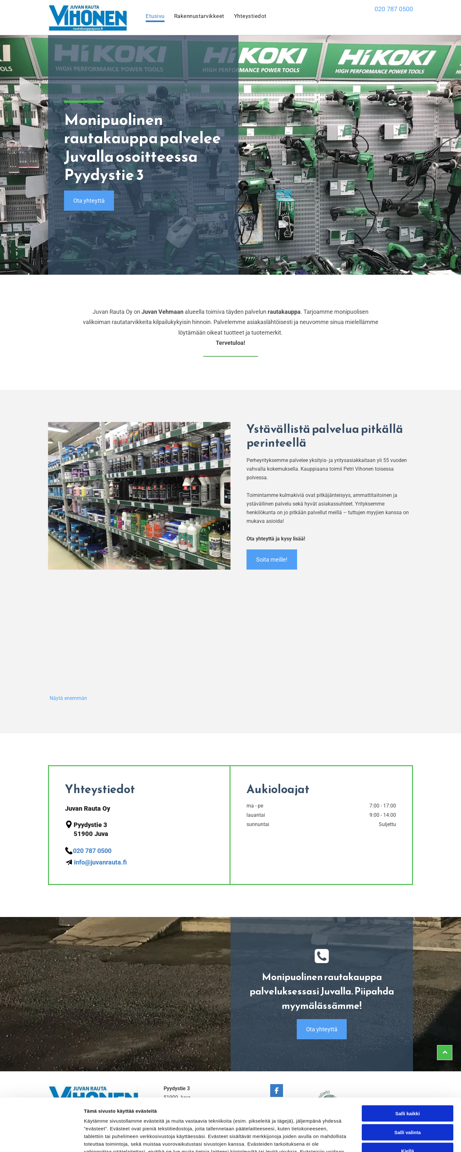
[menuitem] (150, 17)
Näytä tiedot (342, 1139)
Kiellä (407, 1105)
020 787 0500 (394, 9)
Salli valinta (407, 1086)
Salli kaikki (407, 1068)
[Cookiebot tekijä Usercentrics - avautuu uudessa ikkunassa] (41, 1139)
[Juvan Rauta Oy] (95, 648)
